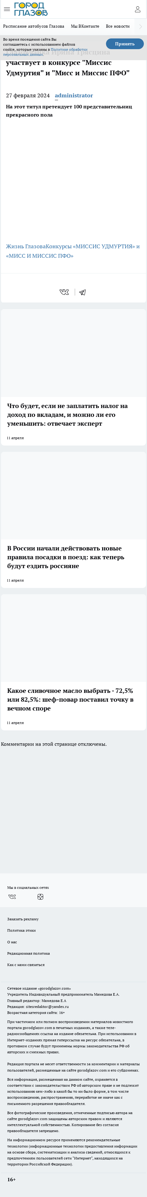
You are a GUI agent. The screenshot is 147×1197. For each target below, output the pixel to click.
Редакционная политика (28, 953)
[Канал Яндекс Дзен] (40, 896)
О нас (12, 942)
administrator (74, 95)
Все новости (118, 26)
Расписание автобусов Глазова (34, 26)
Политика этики (21, 930)
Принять (125, 44)
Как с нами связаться (25, 964)
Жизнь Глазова (26, 246)
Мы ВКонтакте (85, 26)
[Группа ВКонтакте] (12, 896)
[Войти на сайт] (137, 9)
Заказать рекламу (22, 919)
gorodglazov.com (37, 1027)
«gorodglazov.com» (54, 988)
